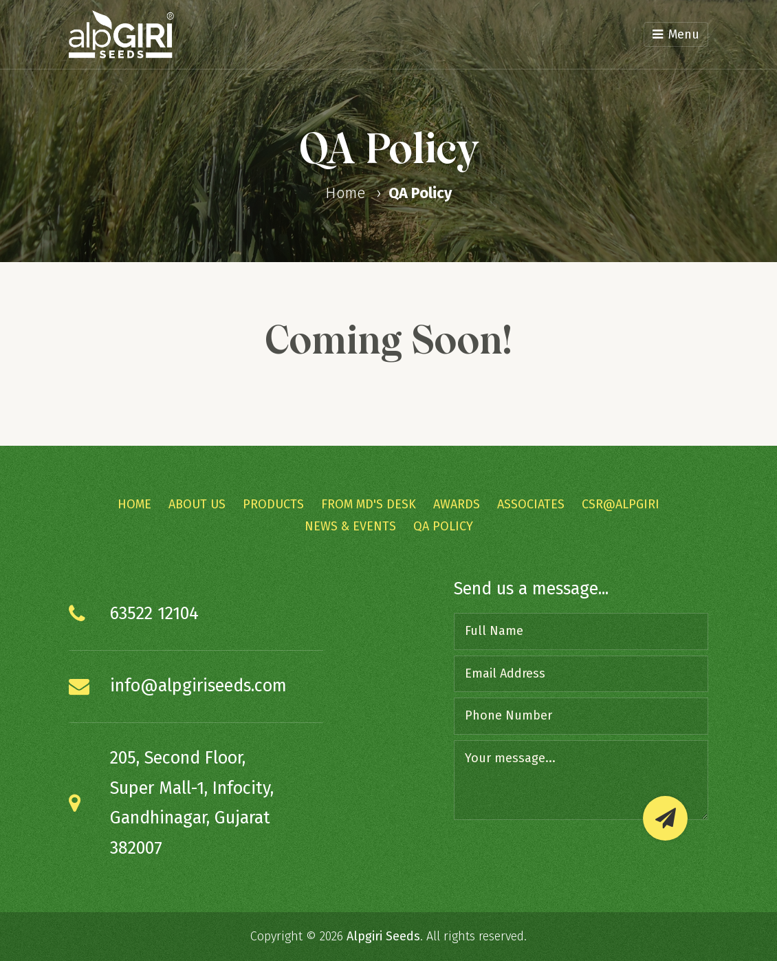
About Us (197, 504)
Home (345, 193)
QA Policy (420, 193)
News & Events (350, 526)
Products (273, 504)
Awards (456, 504)
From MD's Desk (368, 504)
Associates (531, 504)
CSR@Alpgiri (620, 504)
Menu (676, 34)
